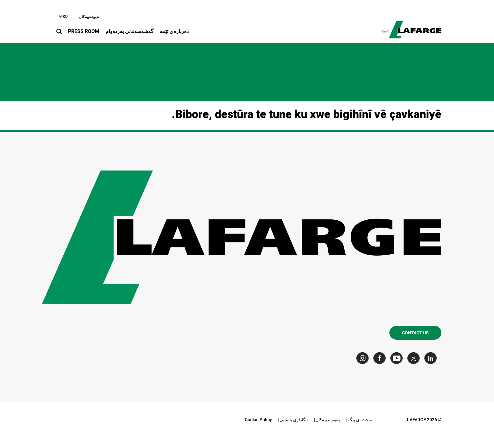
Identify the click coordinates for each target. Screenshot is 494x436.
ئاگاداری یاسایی (293, 419)
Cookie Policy (258, 419)
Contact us (415, 332)
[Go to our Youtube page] (397, 358)
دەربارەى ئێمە (173, 31)
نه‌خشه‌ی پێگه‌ (359, 419)
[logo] (414, 26)
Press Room (83, 31)
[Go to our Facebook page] (380, 358)
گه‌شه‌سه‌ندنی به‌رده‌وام (129, 31)
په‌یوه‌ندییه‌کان (88, 16)
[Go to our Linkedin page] (431, 358)
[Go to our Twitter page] (414, 358)
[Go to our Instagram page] (363, 358)
